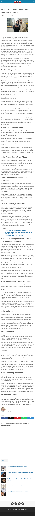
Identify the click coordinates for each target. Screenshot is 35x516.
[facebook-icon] (12, 503)
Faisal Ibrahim (19, 514)
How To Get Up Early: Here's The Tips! (15, 484)
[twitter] (11, 418)
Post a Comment (17, 15)
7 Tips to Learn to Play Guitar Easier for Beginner (17, 466)
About (9, 509)
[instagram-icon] (19, 503)
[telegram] (30, 418)
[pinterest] (17, 418)
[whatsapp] (24, 418)
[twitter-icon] (16, 503)
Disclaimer (18, 509)
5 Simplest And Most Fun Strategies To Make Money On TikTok (20, 472)
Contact (13, 509)
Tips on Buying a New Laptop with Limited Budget (17, 491)
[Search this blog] (33, 1)
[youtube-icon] (22, 503)
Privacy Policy (24, 509)
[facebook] (4, 418)
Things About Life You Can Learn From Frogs (14, 235)
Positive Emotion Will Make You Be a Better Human (15, 230)
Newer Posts (4, 460)
